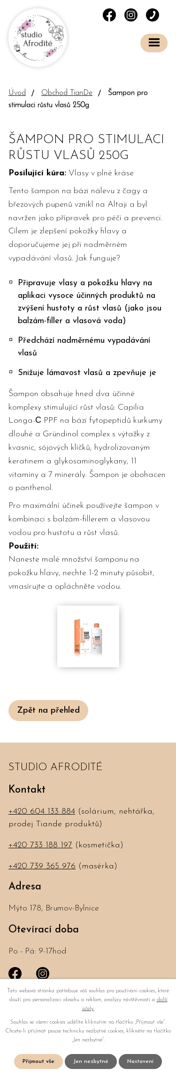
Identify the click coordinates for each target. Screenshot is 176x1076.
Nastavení (140, 1061)
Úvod (17, 93)
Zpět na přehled (48, 710)
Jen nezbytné (90, 1061)
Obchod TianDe (66, 93)
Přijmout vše (38, 1061)
